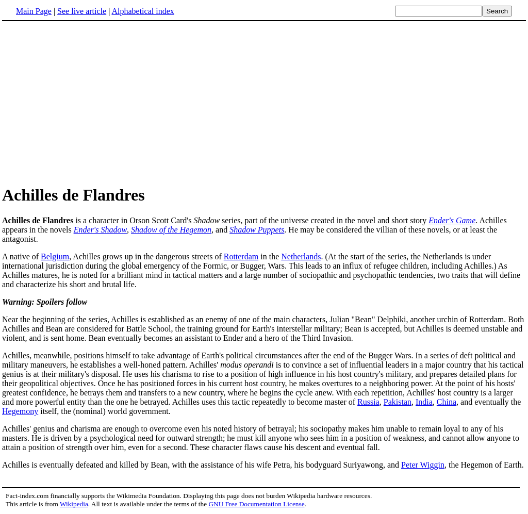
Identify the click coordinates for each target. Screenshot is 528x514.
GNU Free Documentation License (256, 504)
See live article (81, 11)
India (424, 401)
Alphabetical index (142, 11)
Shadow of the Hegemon (171, 229)
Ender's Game (451, 220)
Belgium (55, 256)
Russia (368, 401)
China (446, 401)
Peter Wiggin (422, 464)
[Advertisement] (88, 102)
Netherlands (301, 256)
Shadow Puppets (256, 229)
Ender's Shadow (100, 229)
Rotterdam (241, 256)
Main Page (34, 11)
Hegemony (20, 411)
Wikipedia (74, 504)
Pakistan (397, 401)
